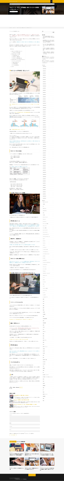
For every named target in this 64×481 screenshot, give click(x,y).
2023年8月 (44, 110)
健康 (43, 305)
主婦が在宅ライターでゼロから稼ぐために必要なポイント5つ (32, 454)
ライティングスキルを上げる (16, 61)
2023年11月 (44, 104)
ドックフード (44, 243)
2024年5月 (44, 91)
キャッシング (44, 222)
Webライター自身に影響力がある (17, 58)
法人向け (44, 358)
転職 (43, 385)
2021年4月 (44, 161)
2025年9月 (44, 70)
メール (11, 426)
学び (43, 324)
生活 (43, 360)
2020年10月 (44, 174)
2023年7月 (44, 112)
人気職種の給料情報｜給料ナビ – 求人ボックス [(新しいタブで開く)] (18, 129)
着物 (43, 364)
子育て (44, 322)
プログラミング (45, 271)
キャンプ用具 (44, 224)
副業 (43, 311)
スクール (44, 239)
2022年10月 (44, 129)
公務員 (44, 307)
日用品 (44, 343)
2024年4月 (44, 93)
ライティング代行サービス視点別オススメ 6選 (17, 469)
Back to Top (32, 475)
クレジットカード (45, 226)
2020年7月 (44, 180)
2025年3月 (44, 78)
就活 (43, 332)
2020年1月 (44, 191)
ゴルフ (44, 235)
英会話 (44, 377)
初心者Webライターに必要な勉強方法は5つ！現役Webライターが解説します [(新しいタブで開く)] (21, 319)
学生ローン (44, 326)
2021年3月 (44, 163)
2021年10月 (44, 148)
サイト (10, 429)
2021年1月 (44, 167)
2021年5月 (44, 159)
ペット (44, 273)
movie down (44, 62)
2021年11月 (44, 146)
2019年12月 (44, 193)
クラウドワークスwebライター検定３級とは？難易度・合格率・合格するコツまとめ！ (47, 469)
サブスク (44, 237)
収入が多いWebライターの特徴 (15, 54)
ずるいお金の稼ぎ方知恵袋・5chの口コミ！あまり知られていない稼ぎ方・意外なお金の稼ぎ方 (48, 37)
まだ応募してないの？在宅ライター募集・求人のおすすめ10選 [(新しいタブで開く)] (19, 339)
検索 (42, 31)
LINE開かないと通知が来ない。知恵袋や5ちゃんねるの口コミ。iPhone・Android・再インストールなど (48, 52)
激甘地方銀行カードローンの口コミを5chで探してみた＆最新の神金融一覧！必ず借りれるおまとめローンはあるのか (48, 41)
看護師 (44, 362)
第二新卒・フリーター (46, 368)
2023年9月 (44, 108)
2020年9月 (44, 176)
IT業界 (44, 201)
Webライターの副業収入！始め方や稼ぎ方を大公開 (21, 399)
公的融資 (44, 309)
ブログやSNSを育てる (15, 65)
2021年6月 (44, 157)
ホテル (44, 275)
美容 (43, 375)
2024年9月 (44, 87)
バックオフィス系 (45, 245)
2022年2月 (44, 140)
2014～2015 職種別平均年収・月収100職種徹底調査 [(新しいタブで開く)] (22, 112)
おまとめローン (45, 207)
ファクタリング (45, 260)
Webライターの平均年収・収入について (16, 51)
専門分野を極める (15, 63)
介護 (43, 296)
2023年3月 (44, 121)
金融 (43, 392)
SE (43, 203)
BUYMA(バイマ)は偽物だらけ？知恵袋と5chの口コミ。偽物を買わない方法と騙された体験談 (48, 48)
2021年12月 (44, 144)
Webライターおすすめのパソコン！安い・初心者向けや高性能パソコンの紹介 (25, 404)
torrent (44, 58)
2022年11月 (44, 127)
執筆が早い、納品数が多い (16, 56)
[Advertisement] (32, 21)
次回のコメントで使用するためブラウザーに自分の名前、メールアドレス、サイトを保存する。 (22, 433)
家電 (43, 330)
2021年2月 (44, 165)
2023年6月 (44, 114)
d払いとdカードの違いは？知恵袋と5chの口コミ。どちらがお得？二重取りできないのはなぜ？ (48, 45)
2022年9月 (44, 131)
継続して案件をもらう (15, 62)
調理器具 (44, 379)
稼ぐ (43, 366)
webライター (15, 11)
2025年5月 (44, 76)
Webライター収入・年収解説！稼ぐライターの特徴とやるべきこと (32, 469)
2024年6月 (44, 89)
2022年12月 (44, 125)
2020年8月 (44, 178)
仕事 (43, 298)
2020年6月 (44, 182)
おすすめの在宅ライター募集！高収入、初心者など (21, 395)
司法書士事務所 (45, 313)
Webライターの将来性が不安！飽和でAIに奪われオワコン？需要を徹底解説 (16, 454)
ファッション (44, 262)
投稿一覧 (21, 387)
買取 (43, 381)
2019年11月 (44, 195)
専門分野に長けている (15, 55)
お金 (43, 209)
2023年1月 (44, 123)
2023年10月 (44, 106)
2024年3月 (44, 95)
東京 (43, 349)
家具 (43, 328)
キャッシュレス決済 (45, 220)
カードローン (44, 218)
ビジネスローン (45, 256)
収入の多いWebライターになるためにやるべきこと (18, 59)
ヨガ (43, 279)
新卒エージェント (45, 341)
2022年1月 (44, 142)
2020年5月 (44, 184)
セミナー (44, 241)
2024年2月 (44, 97)
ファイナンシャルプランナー (46, 258)
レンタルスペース (45, 292)
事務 (43, 294)
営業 (43, 315)
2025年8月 (44, 72)
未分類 (44, 345)
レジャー (44, 288)
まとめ (12, 66)
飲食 (43, 394)
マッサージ (44, 277)
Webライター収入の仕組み (16, 52)
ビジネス (44, 252)
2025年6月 (44, 74)
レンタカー (44, 290)
